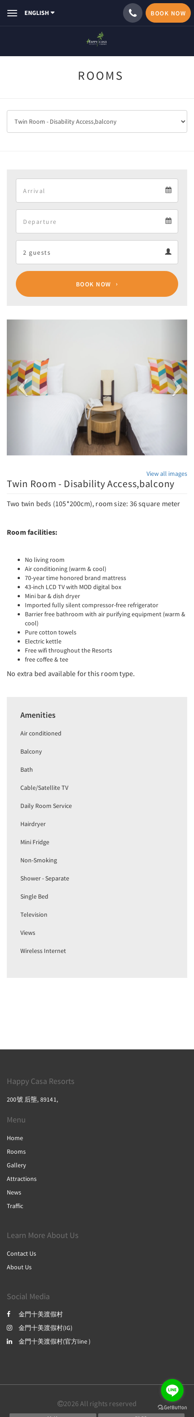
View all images (167, 473)
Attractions (22, 1179)
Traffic (15, 1206)
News (14, 1192)
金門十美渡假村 (35, 1314)
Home (15, 1138)
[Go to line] (172, 1390)
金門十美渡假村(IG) (39, 1328)
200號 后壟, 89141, (32, 1099)
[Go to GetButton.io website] (172, 1408)
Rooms (16, 1151)
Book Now (93, 284)
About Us (19, 1267)
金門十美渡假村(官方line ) (48, 1341)
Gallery (16, 1165)
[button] (20, 387)
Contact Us (21, 1253)
